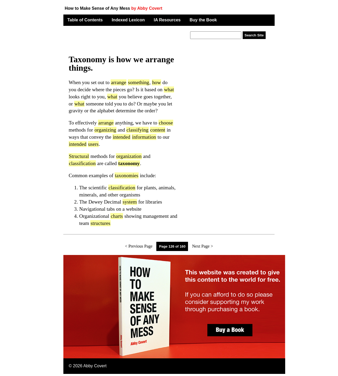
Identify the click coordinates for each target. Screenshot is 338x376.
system (130, 202)
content (157, 130)
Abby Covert (94, 366)
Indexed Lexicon (128, 20)
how (156, 82)
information (144, 137)
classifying (137, 130)
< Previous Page (138, 246)
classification (82, 163)
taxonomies (126, 175)
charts (117, 216)
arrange (118, 82)
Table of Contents (85, 20)
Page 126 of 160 (172, 246)
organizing (105, 130)
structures (100, 223)
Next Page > (202, 246)
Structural (79, 156)
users (93, 144)
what (169, 89)
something (138, 82)
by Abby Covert (146, 8)
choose (166, 123)
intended (121, 137)
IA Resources (167, 20)
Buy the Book (203, 20)
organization (129, 156)
